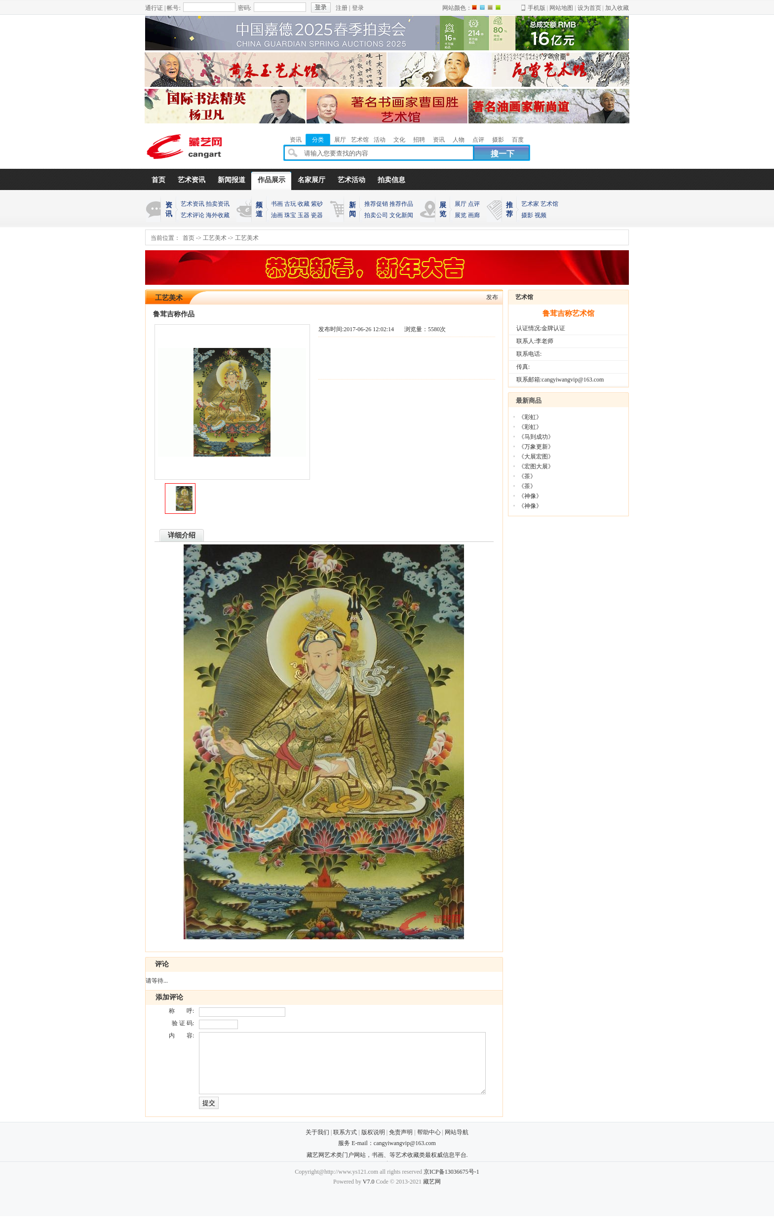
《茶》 (527, 476)
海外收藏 (218, 215)
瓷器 (317, 215)
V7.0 (369, 1193)
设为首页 (589, 7)
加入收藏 (617, 7)
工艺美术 (215, 237)
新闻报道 (231, 180)
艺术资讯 (191, 180)
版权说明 (373, 1144)
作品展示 (271, 180)
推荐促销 (376, 203)
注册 (342, 7)
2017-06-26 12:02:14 (369, 329)
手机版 (536, 7)
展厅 (460, 203)
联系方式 (345, 1144)
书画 (277, 203)
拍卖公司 (376, 215)
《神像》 (530, 496)
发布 (492, 297)
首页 (158, 180)
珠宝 (290, 215)
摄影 (527, 215)
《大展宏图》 (536, 456)
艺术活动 (351, 180)
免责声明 (401, 1144)
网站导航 (456, 1144)
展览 (460, 215)
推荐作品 (401, 203)
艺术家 (530, 203)
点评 (474, 203)
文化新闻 (401, 215)
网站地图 (561, 7)
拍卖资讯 (218, 203)
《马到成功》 (536, 436)
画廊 (474, 215)
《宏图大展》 (536, 466)
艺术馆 (549, 203)
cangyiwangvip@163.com (405, 1154)
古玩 (290, 203)
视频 (540, 215)
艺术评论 (192, 215)
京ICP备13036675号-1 (451, 1183)
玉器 (304, 215)
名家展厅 (311, 180)
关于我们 (317, 1144)
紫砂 (317, 203)
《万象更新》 (536, 446)
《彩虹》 (530, 417)
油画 (277, 215)
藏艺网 (432, 1193)
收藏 (304, 203)
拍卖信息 (391, 180)
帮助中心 (429, 1144)
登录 (358, 7)
